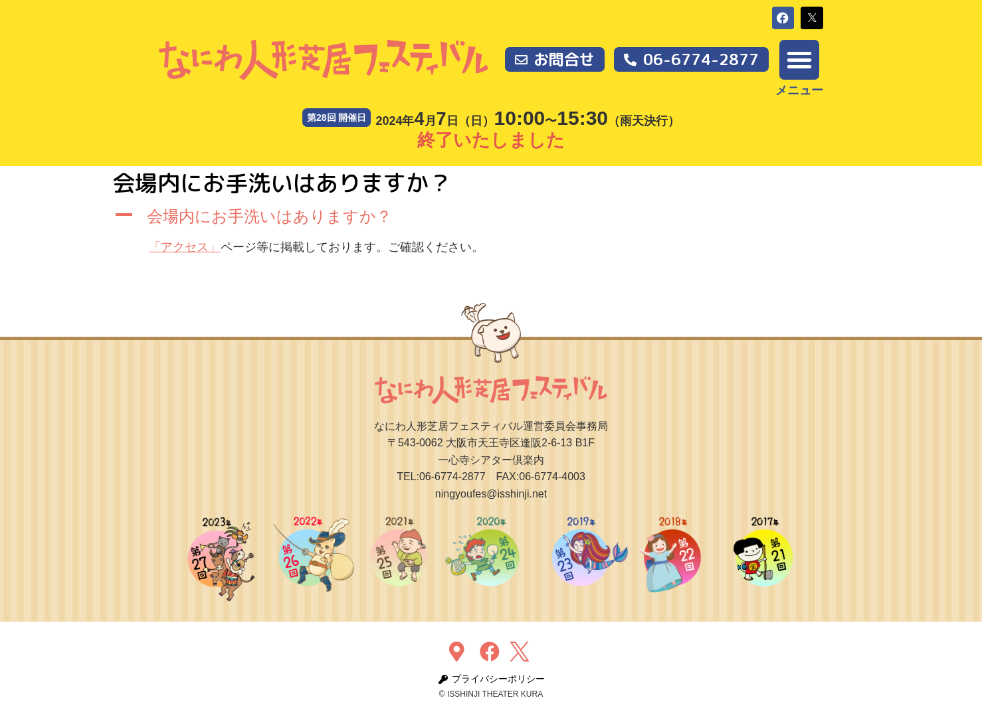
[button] (783, 18)
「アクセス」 (185, 247)
